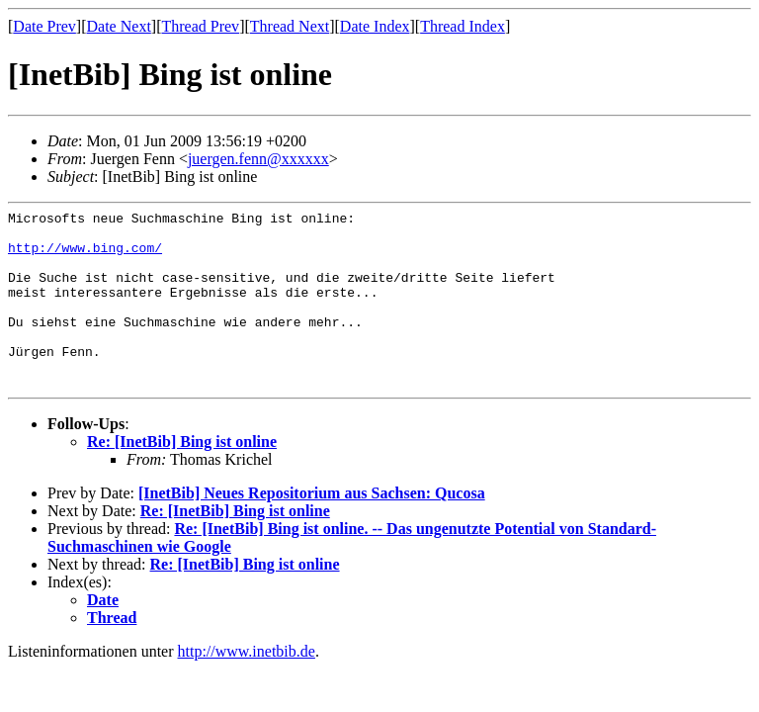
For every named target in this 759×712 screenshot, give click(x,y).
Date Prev (44, 26)
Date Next (119, 26)
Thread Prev (200, 26)
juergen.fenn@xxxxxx (258, 158)
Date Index (375, 26)
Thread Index (462, 26)
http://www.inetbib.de (246, 686)
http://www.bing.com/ (85, 256)
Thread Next (289, 26)
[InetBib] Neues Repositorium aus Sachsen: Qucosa (311, 528)
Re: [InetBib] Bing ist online (182, 477)
